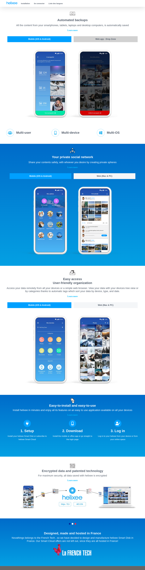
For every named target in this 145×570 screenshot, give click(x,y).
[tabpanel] (72, 84)
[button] (72, 30)
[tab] (39, 39)
